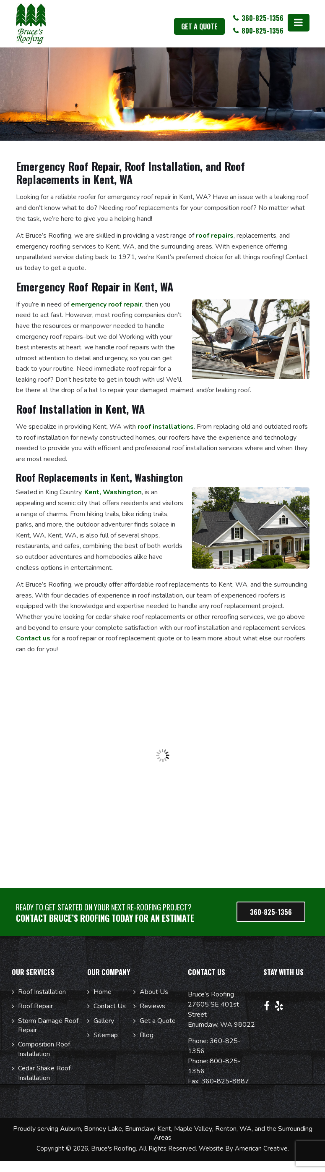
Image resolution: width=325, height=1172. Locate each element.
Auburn (70, 1128)
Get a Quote (158, 1020)
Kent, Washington (113, 492)
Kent (164, 1128)
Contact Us (110, 1006)
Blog (146, 1035)
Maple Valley (193, 1128)
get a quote (199, 26)
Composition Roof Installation (44, 1049)
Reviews (152, 1006)
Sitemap (106, 1035)
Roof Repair (35, 1006)
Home (103, 991)
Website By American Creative (243, 1148)
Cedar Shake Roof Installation (44, 1073)
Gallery (104, 1020)
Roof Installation (42, 991)
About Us (154, 991)
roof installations (166, 426)
